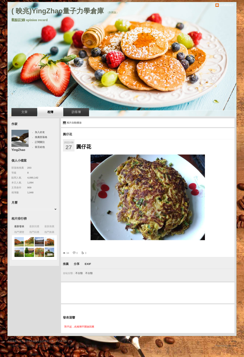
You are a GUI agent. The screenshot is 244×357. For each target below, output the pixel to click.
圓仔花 (67, 134)
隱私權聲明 (83, 345)
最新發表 (19, 226)
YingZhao (18, 149)
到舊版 (112, 12)
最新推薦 (49, 226)
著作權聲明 (68, 345)
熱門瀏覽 (19, 232)
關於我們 (30, 345)
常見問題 (42, 345)
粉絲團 (33, 354)
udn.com (232, 345)
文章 (24, 112)
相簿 (50, 112)
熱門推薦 (49, 232)
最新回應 (34, 226)
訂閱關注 (40, 142)
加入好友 (40, 132)
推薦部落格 (41, 137)
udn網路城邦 (227, 5)
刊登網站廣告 (15, 345)
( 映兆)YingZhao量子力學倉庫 (57, 11)
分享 (76, 263)
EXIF (88, 263)
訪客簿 (76, 112)
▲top (233, 341)
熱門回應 (34, 232)
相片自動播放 (74, 122)
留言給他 (40, 147)
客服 (94, 345)
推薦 (66, 263)
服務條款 (55, 345)
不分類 (79, 273)
